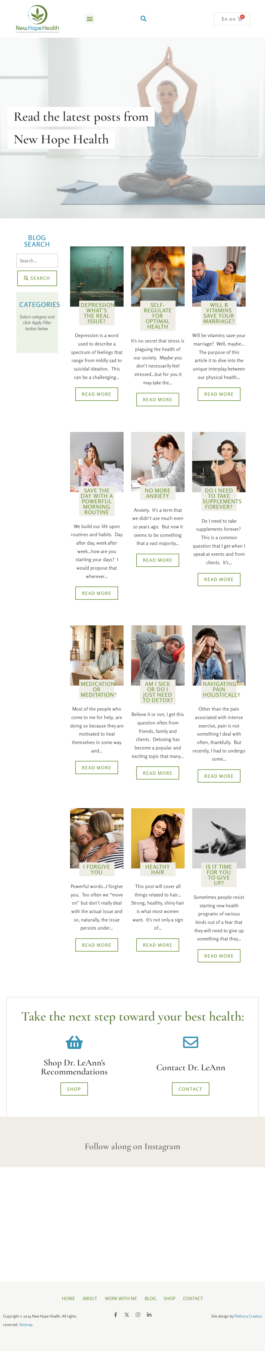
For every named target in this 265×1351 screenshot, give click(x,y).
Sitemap (25, 1323)
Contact (197, 1298)
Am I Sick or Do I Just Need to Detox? (158, 692)
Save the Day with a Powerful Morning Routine (97, 501)
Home (64, 1298)
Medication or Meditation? (99, 690)
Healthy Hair (157, 870)
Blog (151, 1298)
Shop (172, 1298)
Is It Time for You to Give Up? (219, 875)
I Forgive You (96, 870)
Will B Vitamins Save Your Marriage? (219, 313)
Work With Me (120, 1298)
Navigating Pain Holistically (222, 690)
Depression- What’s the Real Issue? (99, 313)
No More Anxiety (158, 493)
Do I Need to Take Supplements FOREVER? (222, 498)
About (87, 1298)
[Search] (37, 260)
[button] (90, 19)
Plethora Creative (248, 1315)
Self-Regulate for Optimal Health (158, 316)
